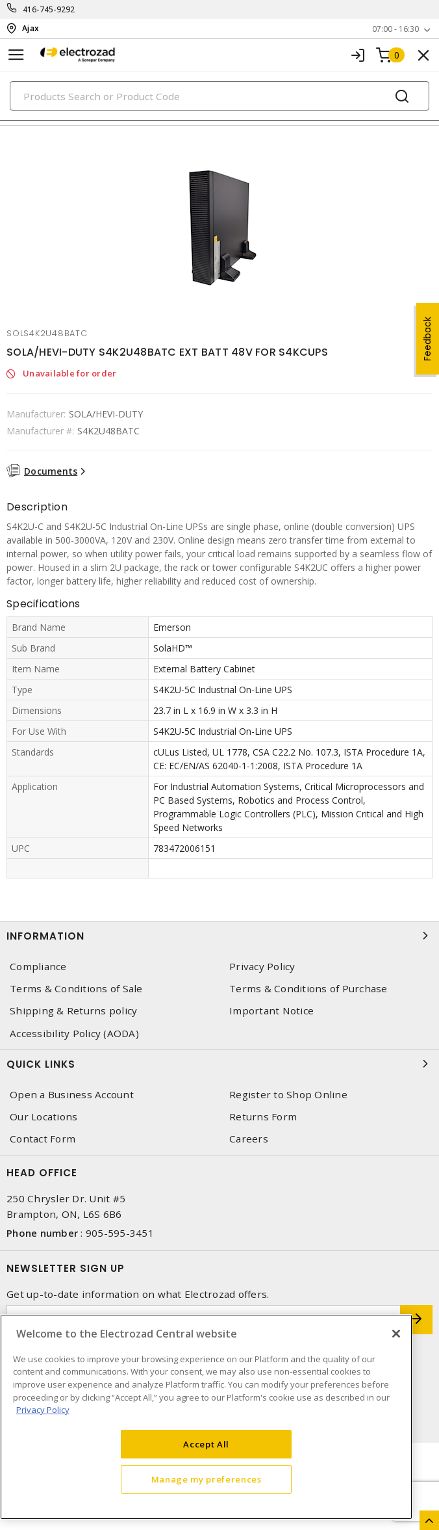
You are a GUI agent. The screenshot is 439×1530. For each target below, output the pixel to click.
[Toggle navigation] (16, 55)
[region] (206, 1417)
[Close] (396, 1333)
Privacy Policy (262, 966)
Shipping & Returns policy (73, 1011)
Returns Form (263, 1117)
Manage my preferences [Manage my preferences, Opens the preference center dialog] (206, 1479)
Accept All (206, 1444)
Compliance (38, 966)
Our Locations (43, 1117)
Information (219, 936)
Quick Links (219, 1064)
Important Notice (271, 1011)
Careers (248, 1139)
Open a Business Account (72, 1094)
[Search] (219, 96)
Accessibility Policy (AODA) (74, 1033)
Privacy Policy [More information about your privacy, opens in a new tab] (42, 1410)
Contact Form (42, 1139)
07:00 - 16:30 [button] (395, 28)
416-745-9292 (49, 9)
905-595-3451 (120, 1232)
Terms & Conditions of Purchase (308, 989)
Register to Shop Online (288, 1094)
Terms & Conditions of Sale (76, 989)
